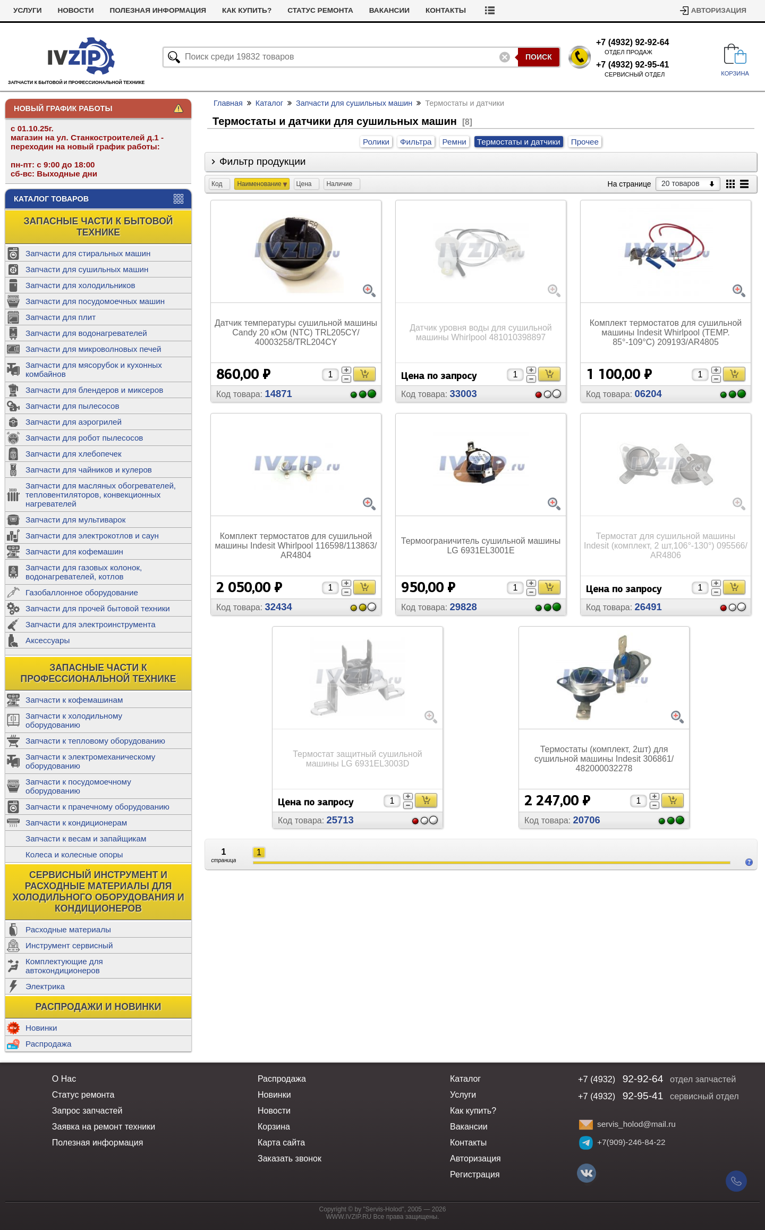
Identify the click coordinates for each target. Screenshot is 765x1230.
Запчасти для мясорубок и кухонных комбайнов (94, 369)
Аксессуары (48, 640)
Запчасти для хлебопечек (74, 453)
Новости (75, 10)
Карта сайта (281, 1142)
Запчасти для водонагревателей (86, 333)
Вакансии (389, 10)
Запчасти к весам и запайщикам (86, 838)
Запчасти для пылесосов (73, 405)
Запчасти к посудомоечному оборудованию (78, 786)
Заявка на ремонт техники (103, 1126)
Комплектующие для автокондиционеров (64, 966)
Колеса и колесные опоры (74, 854)
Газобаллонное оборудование (82, 592)
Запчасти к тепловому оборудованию (95, 740)
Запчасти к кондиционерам (76, 822)
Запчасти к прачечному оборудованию (97, 806)
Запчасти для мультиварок (75, 519)
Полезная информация (157, 10)
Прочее (585, 141)
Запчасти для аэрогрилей (74, 421)
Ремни (454, 141)
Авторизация (718, 10)
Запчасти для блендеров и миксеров (94, 389)
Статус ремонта (320, 10)
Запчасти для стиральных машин (88, 253)
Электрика (45, 986)
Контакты (446, 10)
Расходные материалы (68, 929)
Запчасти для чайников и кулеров (89, 469)
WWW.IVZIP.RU (349, 1216)
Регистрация (475, 1174)
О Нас (64, 1078)
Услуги (27, 10)
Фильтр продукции (262, 161)
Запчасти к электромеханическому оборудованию (90, 761)
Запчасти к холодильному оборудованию (74, 720)
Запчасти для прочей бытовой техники (98, 608)
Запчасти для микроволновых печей (94, 348)
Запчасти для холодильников (80, 285)
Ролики (376, 141)
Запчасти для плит (61, 317)
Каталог (269, 103)
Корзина (274, 1126)
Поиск (538, 57)
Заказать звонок (289, 1158)
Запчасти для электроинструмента (91, 624)
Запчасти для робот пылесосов (84, 437)
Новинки (41, 1027)
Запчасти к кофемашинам (74, 699)
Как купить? (246, 10)
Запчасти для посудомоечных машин (95, 301)
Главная (228, 103)
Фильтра (415, 141)
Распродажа (48, 1043)
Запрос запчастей (87, 1110)
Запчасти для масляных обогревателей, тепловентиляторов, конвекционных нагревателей (101, 494)
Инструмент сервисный (69, 945)
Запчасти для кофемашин (74, 551)
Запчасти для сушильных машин (87, 269)
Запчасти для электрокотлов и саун (92, 535)
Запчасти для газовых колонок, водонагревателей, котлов (84, 572)
